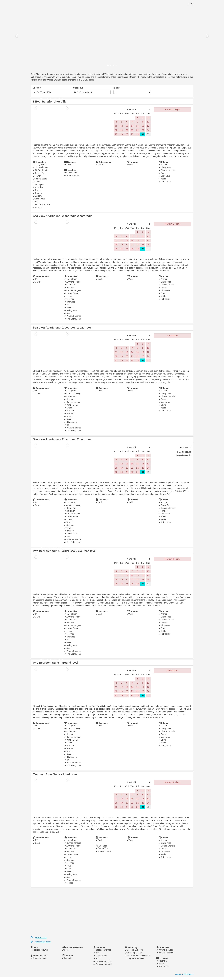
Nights (116, 88)
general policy (39, 937)
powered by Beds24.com (184, 974)
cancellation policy (41, 941)
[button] (17, 35)
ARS (191, 4)
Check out (78, 88)
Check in (37, 88)
